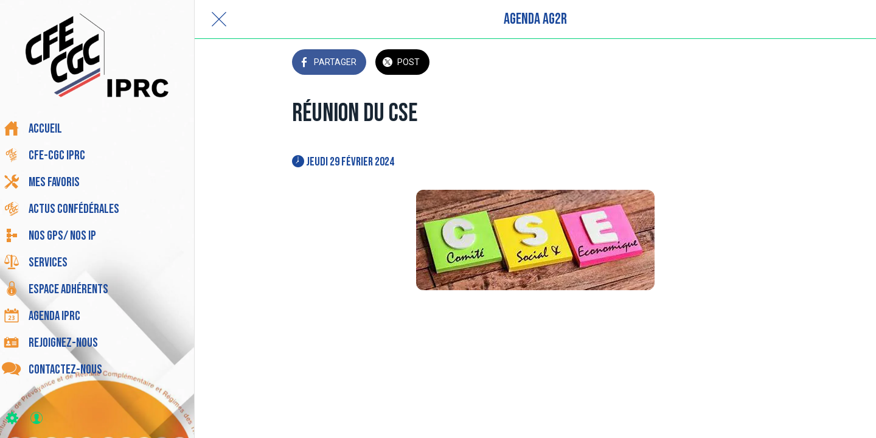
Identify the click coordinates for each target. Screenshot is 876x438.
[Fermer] (219, 19)
